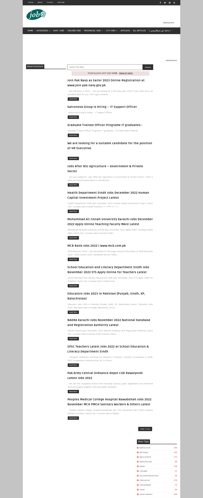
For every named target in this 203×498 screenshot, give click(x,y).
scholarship (146, 199)
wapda (143, 218)
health (143, 125)
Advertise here (171, 23)
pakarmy (144, 176)
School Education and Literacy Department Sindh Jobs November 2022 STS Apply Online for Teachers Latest (100, 301)
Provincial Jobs (92, 32)
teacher (144, 209)
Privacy (50, 2)
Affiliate (125, 32)
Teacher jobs (74, 32)
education (145, 106)
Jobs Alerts (48, 494)
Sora (68, 494)
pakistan (144, 181)
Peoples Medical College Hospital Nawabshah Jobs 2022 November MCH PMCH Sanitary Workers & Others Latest (100, 440)
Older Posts (127, 473)
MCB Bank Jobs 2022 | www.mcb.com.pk (96, 274)
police (143, 185)
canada (143, 97)
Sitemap (61, 2)
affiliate (144, 78)
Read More (73, 100)
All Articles (139, 32)
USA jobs (144, 213)
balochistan (146, 88)
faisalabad (145, 111)
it (140, 144)
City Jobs (111, 32)
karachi (144, 153)
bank (142, 92)
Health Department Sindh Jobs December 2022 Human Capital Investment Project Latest (98, 210)
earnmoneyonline (149, 102)
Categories (42, 32)
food (142, 116)
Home (30, 2)
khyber (143, 158)
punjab (143, 190)
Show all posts (117, 74)
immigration (146, 130)
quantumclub (147, 195)
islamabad (145, 139)
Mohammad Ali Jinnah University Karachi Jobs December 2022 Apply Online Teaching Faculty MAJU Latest (99, 245)
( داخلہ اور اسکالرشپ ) (159, 32)
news (30, 38)
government (146, 120)
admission (145, 74)
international (147, 134)
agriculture (145, 83)
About (40, 2)
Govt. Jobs (58, 32)
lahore (143, 162)
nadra (143, 167)
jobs (142, 148)
